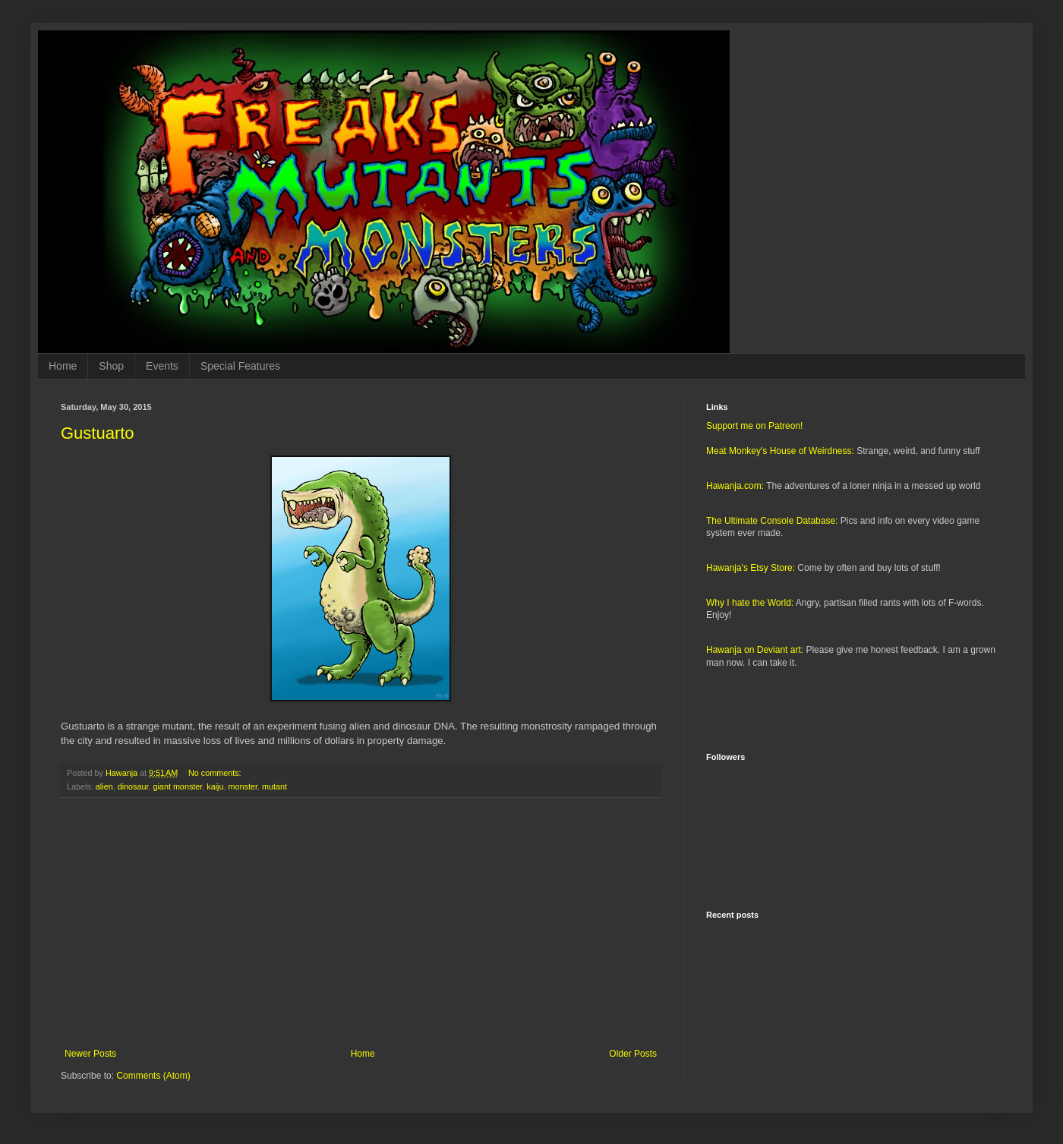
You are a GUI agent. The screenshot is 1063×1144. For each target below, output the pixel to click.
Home (63, 366)
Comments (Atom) (153, 1075)
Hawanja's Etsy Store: (750, 568)
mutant (274, 786)
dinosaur (133, 786)
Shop (111, 366)
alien (104, 786)
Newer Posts (90, 1053)
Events (162, 366)
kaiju (215, 786)
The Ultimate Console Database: (771, 520)
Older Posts (633, 1053)
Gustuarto (97, 433)
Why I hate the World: (749, 602)
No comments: (216, 772)
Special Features (240, 366)
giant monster (177, 786)
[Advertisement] (361, 923)
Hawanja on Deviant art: (754, 649)
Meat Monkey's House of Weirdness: (780, 451)
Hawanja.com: (735, 486)
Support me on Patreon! (754, 426)
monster (243, 786)
